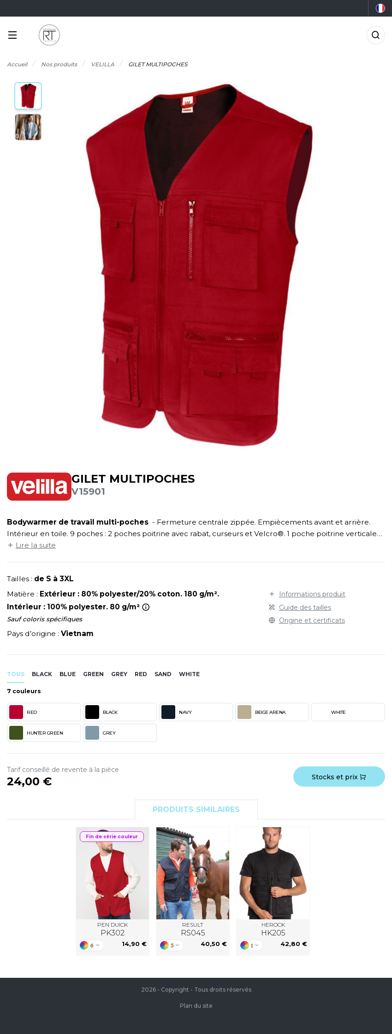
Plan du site (196, 1005)
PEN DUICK (112, 929)
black (42, 674)
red (141, 674)
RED (23, 712)
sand (163, 674)
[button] (28, 96)
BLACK (101, 712)
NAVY (176, 712)
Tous (15, 674)
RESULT (193, 929)
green (93, 674)
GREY (100, 733)
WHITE (330, 712)
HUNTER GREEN (36, 733)
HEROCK (273, 929)
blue (67, 674)
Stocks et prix (339, 777)
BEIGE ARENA (261, 712)
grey (119, 674)
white (189, 674)
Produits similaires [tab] (196, 809)
